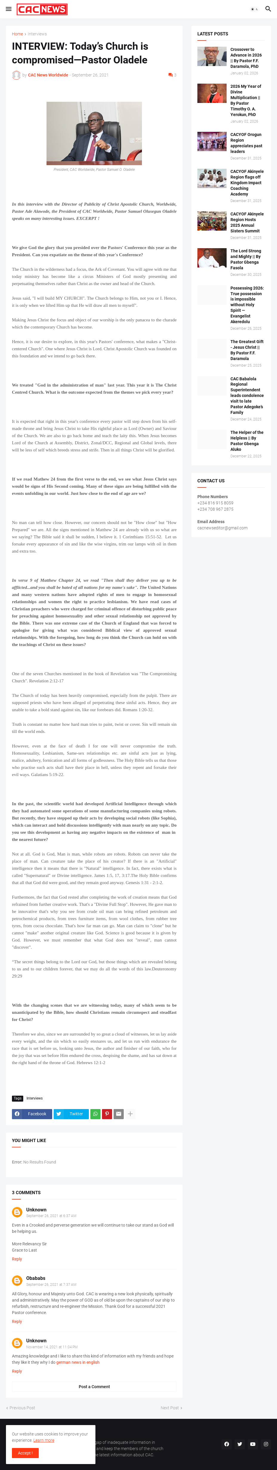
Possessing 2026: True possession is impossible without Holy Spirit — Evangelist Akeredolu (247, 305)
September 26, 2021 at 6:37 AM (51, 1216)
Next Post (170, 1407)
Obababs (35, 1278)
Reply (17, 1259)
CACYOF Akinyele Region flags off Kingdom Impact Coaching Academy (247, 182)
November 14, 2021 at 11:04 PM (52, 1347)
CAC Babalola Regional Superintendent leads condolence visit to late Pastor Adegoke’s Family (247, 395)
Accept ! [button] (25, 1453)
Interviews (37, 34)
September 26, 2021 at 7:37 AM (51, 1285)
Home (17, 34)
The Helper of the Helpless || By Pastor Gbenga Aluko (247, 441)
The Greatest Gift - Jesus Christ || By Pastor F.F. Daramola (247, 350)
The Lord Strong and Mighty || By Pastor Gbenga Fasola (245, 259)
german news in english (78, 1362)
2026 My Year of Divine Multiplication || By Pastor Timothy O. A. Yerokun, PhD (245, 100)
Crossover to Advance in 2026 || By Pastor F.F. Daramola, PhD (246, 58)
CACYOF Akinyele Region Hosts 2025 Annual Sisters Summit (247, 222)
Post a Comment (94, 1386)
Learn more (43, 1440)
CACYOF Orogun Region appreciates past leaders (246, 143)
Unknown (36, 1210)
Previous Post (22, 1407)
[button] (8, 9)
